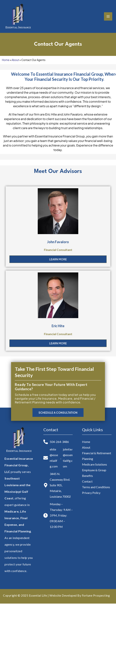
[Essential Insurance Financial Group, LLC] (18, 16)
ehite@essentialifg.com (54, 457)
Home (5, 60)
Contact (87, 481)
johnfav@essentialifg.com (68, 457)
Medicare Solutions (94, 464)
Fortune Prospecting (96, 595)
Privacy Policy (91, 492)
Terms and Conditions (96, 487)
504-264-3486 (59, 441)
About (15, 60)
